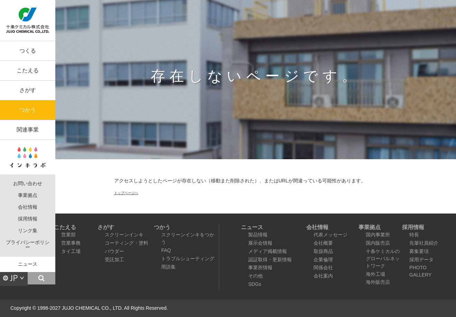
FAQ (166, 250)
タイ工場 (71, 251)
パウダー (114, 251)
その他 (255, 276)
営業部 (68, 234)
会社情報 (27, 207)
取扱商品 (323, 251)
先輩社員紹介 (423, 243)
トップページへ (126, 193)
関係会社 (323, 267)
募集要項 (419, 251)
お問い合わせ (27, 183)
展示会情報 (260, 243)
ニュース (27, 264)
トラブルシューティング (187, 258)
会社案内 (323, 276)
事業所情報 (260, 267)
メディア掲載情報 (267, 251)
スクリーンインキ (124, 234)
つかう (27, 110)
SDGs (254, 284)
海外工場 (375, 274)
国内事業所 (378, 234)
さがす (27, 90)
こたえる (28, 70)
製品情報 (258, 234)
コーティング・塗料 (126, 243)
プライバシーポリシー (27, 245)
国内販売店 (378, 243)
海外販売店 (378, 282)
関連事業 (28, 130)
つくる (27, 51)
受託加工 (114, 259)
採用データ (421, 259)
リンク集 (27, 230)
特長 (414, 234)
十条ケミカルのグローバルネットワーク (383, 258)
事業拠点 (27, 195)
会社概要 (323, 243)
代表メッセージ (330, 234)
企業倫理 (323, 259)
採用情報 (27, 218)
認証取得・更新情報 (270, 259)
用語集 (168, 267)
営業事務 (71, 243)
